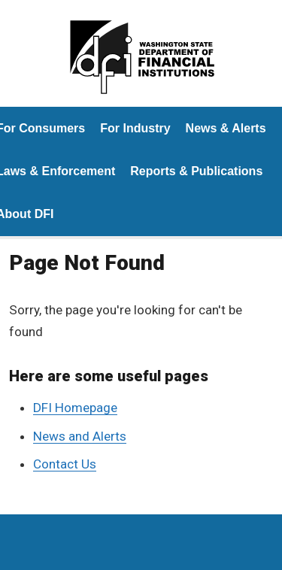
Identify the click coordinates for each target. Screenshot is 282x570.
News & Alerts (226, 128)
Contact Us (64, 463)
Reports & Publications (196, 171)
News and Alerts (79, 436)
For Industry (135, 128)
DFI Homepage (75, 407)
